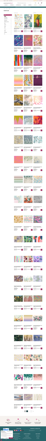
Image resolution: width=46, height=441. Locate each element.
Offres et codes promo (16, 437)
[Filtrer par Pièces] (8, 23)
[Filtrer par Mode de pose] (8, 20)
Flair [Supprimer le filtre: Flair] (5, 16)
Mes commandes (38, 436)
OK (40, 430)
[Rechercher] (18, 3)
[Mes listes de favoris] (35, 3)
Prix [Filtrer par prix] (7, 33)
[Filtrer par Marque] (8, 31)
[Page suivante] (31, 411)
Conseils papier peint (27, 435)
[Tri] (37, 12)
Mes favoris (38, 437)
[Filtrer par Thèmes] (8, 26)
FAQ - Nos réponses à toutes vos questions (27, 438)
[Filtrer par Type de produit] (8, 18)
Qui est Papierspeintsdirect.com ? (16, 435)
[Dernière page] (33, 411)
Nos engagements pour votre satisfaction (16, 436)
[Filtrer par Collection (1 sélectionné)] (8, 32)
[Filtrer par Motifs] (8, 28)
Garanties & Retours (10, 0)
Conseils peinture (27, 436)
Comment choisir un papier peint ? (27, 437)
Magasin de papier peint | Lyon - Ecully (16, 438)
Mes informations (38, 435)
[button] (1, 440)
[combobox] (24, 3)
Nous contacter (16, 439)
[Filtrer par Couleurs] (8, 25)
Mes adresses (38, 438)
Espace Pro (7, 0)
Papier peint (5, 0)
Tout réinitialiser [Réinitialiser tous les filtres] (5, 17)
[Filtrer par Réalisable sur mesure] (8, 22)
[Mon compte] (38, 3)
